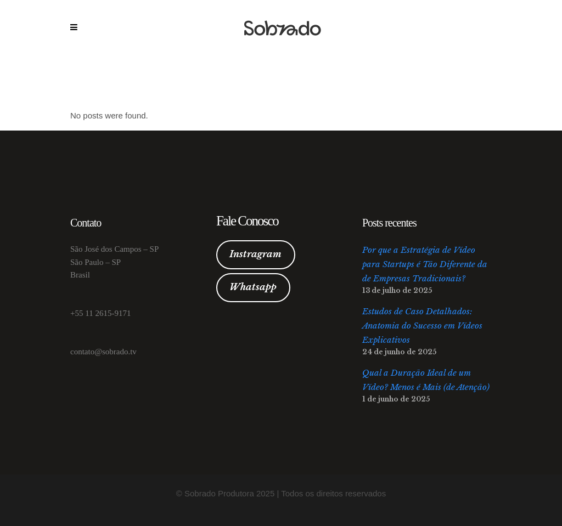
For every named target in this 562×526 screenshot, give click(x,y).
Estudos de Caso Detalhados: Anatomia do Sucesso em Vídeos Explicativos (422, 325)
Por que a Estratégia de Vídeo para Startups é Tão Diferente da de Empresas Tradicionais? (424, 264)
